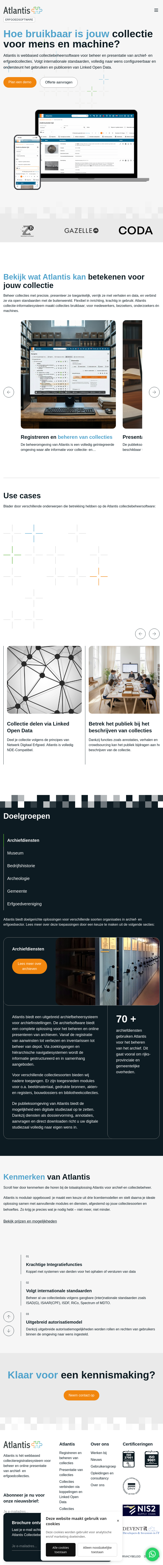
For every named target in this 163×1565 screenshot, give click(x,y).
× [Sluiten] (118, 1520)
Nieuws (96, 1459)
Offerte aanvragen (59, 82)
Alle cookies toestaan (60, 1550)
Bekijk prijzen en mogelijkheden (30, 1221)
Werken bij (99, 1453)
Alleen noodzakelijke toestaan (97, 1550)
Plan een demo (19, 82)
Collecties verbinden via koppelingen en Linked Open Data (70, 1492)
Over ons (97, 1485)
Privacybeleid (131, 1556)
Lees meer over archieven (29, 966)
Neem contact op (81, 1395)
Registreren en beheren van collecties (70, 1458)
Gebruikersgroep (103, 1466)
